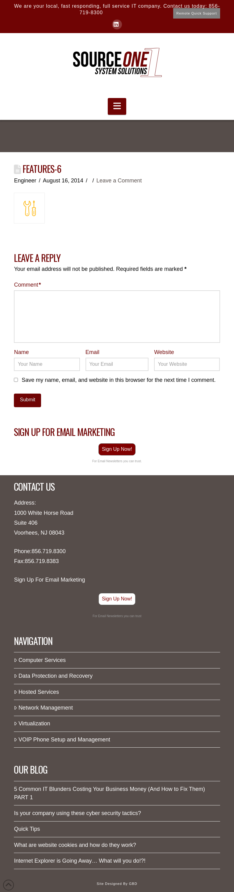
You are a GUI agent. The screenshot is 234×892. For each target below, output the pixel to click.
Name (21, 352)
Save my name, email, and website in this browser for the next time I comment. (118, 380)
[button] (117, 106)
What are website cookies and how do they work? (75, 845)
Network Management (43, 708)
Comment (27, 285)
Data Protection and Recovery (53, 676)
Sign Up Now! (117, 449)
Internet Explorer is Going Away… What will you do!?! (79, 861)
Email (92, 352)
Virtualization (32, 723)
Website (164, 352)
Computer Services (39, 660)
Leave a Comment (119, 180)
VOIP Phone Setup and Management (62, 739)
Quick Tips (27, 829)
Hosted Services (36, 692)
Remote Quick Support (196, 13)
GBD (133, 884)
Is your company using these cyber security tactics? (77, 813)
